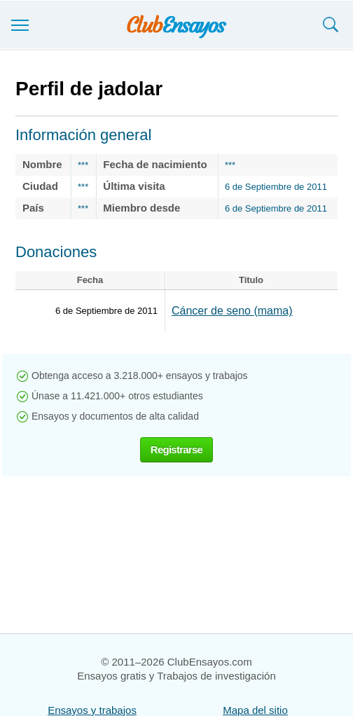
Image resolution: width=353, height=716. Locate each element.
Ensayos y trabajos (92, 710)
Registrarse (176, 449)
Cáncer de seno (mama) (232, 311)
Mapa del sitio (255, 710)
